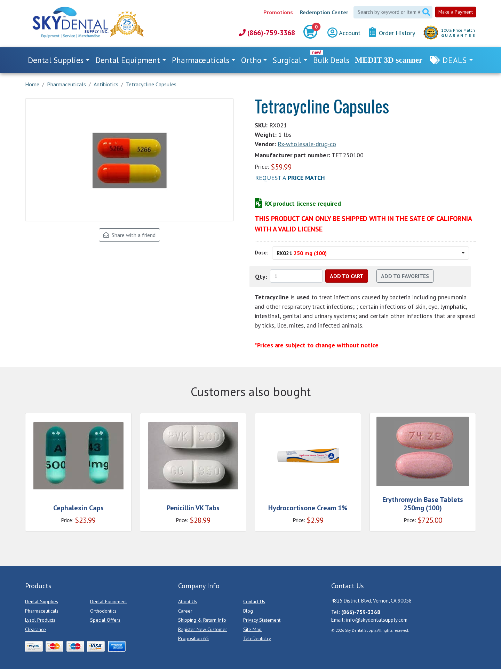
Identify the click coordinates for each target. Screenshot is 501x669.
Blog (248, 611)
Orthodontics (103, 611)
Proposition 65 (193, 638)
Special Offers (105, 620)
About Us (187, 601)
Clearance (35, 629)
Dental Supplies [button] (56, 60)
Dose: (261, 252)
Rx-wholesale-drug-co (307, 144)
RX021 (302, 253)
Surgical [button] (287, 60)
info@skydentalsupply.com (376, 619)
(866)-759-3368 (267, 32)
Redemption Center (324, 12)
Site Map (252, 629)
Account (343, 33)
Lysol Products (40, 620)
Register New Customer (202, 629)
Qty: (261, 277)
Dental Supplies (41, 601)
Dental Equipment (108, 601)
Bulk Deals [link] (331, 60)
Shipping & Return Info (202, 620)
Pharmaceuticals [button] (200, 60)
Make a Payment (455, 12)
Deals (455, 60)
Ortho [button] (251, 60)
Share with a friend (129, 234)
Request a (290, 178)
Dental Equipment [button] (127, 60)
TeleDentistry (257, 638)
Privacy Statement (261, 620)
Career (185, 611)
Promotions (278, 12)
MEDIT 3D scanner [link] (388, 60)
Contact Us (254, 601)
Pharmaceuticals (41, 611)
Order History (392, 32)
